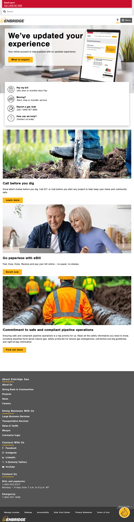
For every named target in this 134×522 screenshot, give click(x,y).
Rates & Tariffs (10, 426)
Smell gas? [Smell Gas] (9, 3)
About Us (7, 384)
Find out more (14, 349)
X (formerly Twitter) (16, 462)
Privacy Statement (83, 512)
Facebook (11, 448)
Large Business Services (16, 416)
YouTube (10, 467)
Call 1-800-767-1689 (13, 5)
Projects (6, 394)
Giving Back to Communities (18, 389)
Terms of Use (103, 512)
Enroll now (12, 272)
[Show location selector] (118, 20)
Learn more (13, 200)
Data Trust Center (62, 512)
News (5, 399)
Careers (6, 403)
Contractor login (11, 435)
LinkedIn (10, 457)
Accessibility (43, 512)
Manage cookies (11, 512)
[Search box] (5, 11)
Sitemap (28, 512)
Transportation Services (15, 421)
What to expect (20, 59)
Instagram (11, 452)
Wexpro (6, 430)
